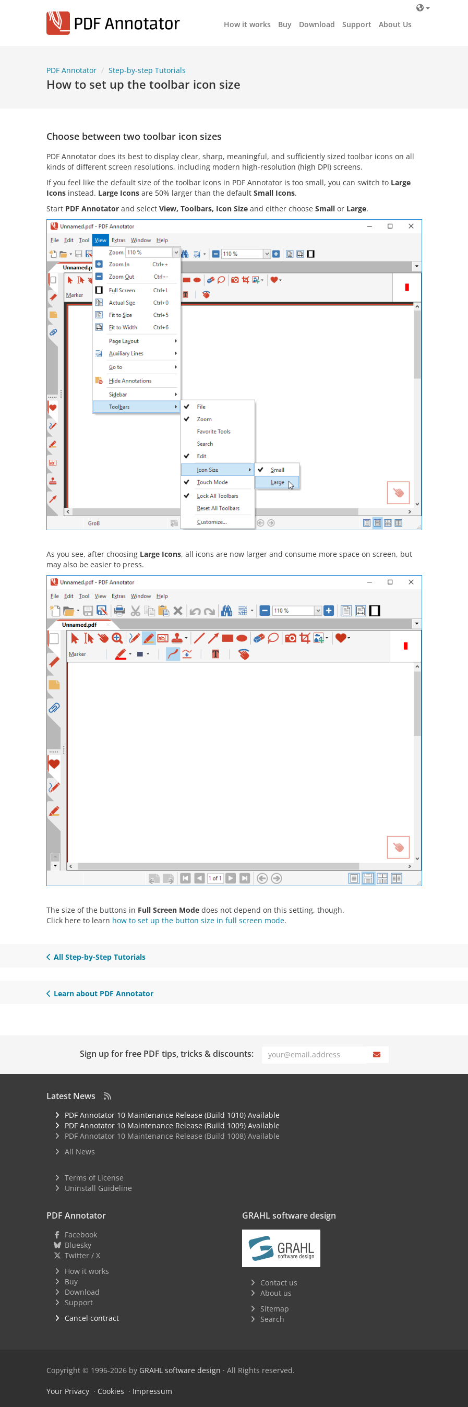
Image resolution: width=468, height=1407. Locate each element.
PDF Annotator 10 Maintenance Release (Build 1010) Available (172, 1115)
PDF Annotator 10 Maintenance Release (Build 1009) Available (172, 1125)
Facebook (81, 1234)
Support (356, 24)
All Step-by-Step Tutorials (96, 957)
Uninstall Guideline (98, 1188)
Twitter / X (82, 1255)
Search (272, 1319)
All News (80, 1151)
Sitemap (274, 1309)
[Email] (314, 1055)
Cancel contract (92, 1318)
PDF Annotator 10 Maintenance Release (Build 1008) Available (172, 1136)
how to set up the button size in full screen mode (198, 920)
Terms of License (94, 1178)
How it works (247, 24)
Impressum (152, 1391)
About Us (395, 24)
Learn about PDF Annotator (100, 993)
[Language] (422, 8)
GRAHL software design (180, 1370)
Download (317, 24)
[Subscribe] (378, 1054)
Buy (285, 24)
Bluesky (78, 1245)
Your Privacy (67, 1391)
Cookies (111, 1391)
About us (276, 1293)
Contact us (278, 1282)
